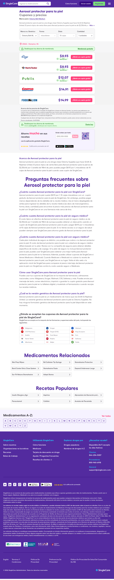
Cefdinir (46, 401)
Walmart (78, 328)
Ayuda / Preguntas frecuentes (46, 456)
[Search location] (30, 44)
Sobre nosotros (9, 445)
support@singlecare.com (100, 470)
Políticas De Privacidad (35, 561)
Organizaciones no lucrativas (15, 448)
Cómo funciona (71, 4)
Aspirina (46, 395)
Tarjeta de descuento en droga (46, 452)
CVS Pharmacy (30, 331)
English (6, 559)
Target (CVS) (54, 331)
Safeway (78, 338)
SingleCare (12, 570)
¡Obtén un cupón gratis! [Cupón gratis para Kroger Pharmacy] (82, 57)
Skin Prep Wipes (18, 362)
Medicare (37, 448)
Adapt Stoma (48, 375)
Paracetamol (17, 401)
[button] (29, 44)
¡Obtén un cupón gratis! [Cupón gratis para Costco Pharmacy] (82, 89)
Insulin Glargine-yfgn (20, 395)
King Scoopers (80, 331)
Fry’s (76, 335)
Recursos (7, 452)
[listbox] (29, 34)
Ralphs (52, 338)
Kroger (52, 328)
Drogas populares (71, 445)
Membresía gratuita (85, 49)
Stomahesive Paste (50, 368)
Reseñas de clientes (42, 460)
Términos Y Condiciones (16, 561)
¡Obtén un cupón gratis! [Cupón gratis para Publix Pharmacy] (82, 78)
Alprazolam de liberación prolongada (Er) (87, 395)
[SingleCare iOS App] (33, 484)
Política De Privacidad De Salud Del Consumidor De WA (89, 561)
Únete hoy (89, 124)
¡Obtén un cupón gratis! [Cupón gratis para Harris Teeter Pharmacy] (82, 68)
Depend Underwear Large (85, 368)
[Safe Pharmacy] (13, 544)
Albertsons (28, 342)
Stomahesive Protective (84, 362)
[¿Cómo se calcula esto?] (62, 59)
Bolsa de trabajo (10, 456)
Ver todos (106, 416)
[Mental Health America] (43, 544)
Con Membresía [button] (63, 59)
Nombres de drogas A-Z (74, 448)
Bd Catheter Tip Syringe (52, 362)
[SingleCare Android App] (46, 484)
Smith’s (27, 335)
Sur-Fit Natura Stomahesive (22, 375)
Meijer (52, 342)
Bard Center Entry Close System (24, 368)
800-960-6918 (95, 462)
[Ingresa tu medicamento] (34, 4)
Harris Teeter (29, 338)
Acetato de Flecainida (83, 401)
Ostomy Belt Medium (37, 19)
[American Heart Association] (56, 544)
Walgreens (28, 328)
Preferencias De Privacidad (55, 561)
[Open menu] (109, 3)
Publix (77, 342)
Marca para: (24, 19)
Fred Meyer (54, 335)
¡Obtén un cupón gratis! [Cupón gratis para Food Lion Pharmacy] (82, 100)
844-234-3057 (95, 455)
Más (91, 25)
